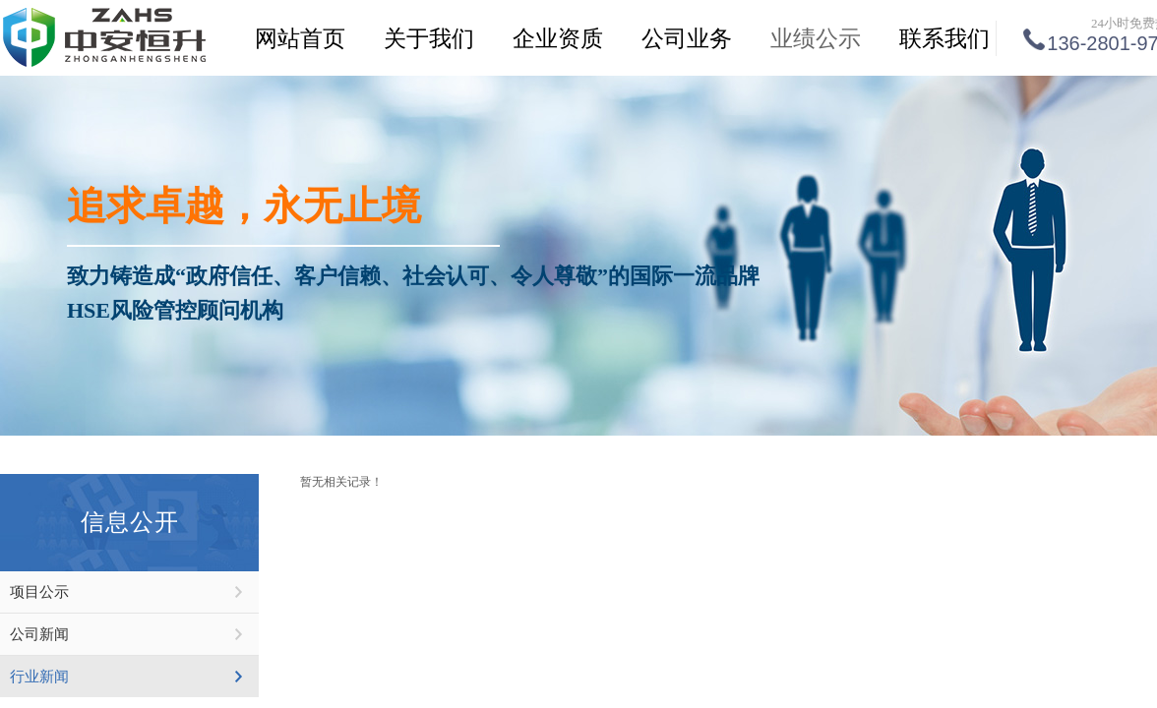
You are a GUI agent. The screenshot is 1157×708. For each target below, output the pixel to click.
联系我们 (944, 39)
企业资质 (558, 39)
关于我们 (429, 39)
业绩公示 (815, 39)
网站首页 (300, 39)
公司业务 (686, 39)
